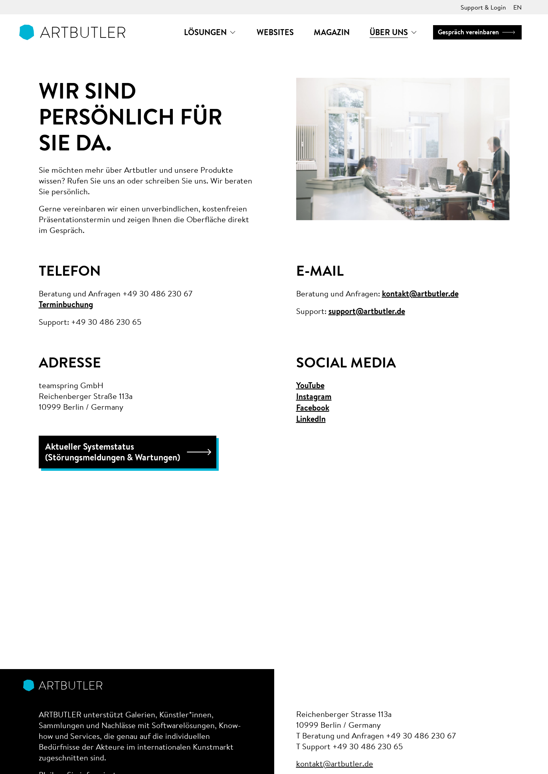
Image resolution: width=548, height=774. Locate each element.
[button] (210, 32)
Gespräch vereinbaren (477, 32)
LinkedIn (311, 419)
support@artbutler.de (366, 311)
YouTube (310, 385)
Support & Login (483, 7)
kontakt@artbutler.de (420, 293)
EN (517, 7)
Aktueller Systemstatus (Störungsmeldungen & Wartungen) (129, 451)
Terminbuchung (66, 304)
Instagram (314, 396)
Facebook (312, 407)
